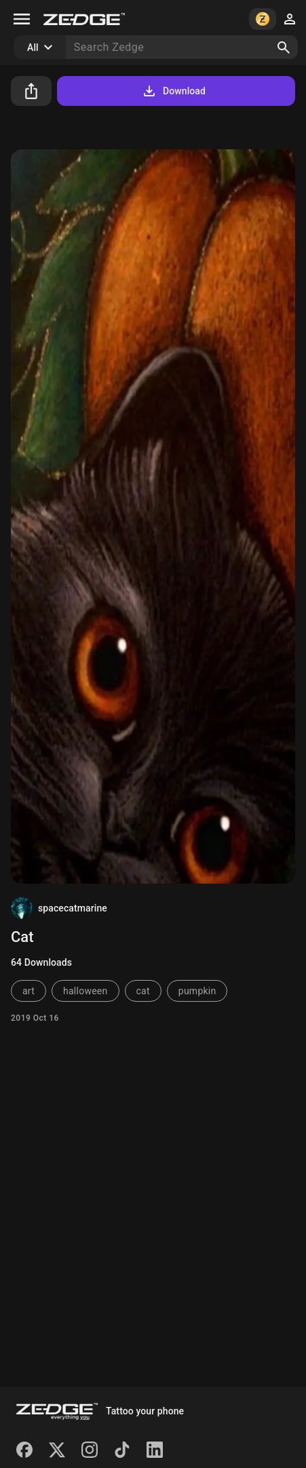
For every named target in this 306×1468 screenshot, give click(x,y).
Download (173, 91)
